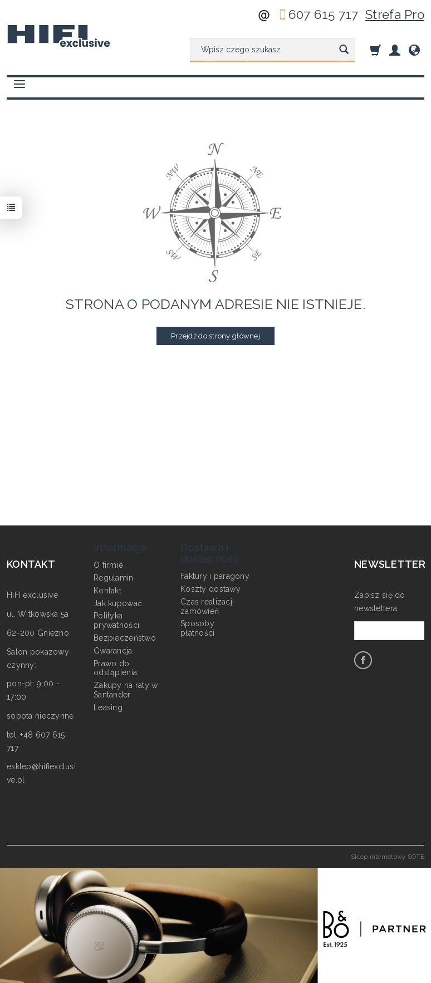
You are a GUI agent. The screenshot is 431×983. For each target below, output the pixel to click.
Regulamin (114, 577)
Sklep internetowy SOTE (387, 857)
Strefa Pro (394, 14)
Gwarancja (113, 650)
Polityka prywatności (116, 620)
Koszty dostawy (210, 588)
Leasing (108, 707)
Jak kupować (118, 602)
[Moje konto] (395, 50)
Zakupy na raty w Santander (126, 690)
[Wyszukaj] (344, 50)
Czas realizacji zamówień (207, 606)
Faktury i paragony (214, 576)
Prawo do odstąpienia (115, 667)
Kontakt (107, 590)
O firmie (108, 565)
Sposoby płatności (197, 628)
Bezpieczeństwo (125, 637)
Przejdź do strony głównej (215, 336)
